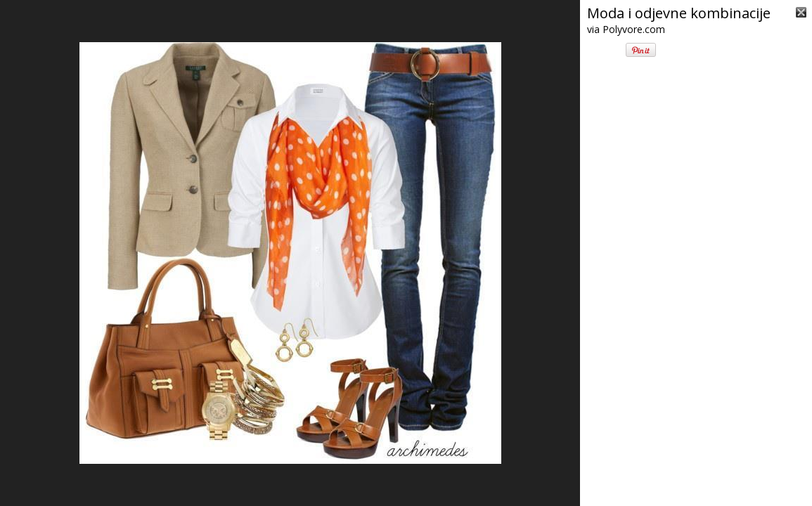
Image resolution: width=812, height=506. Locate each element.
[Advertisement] (696, 414)
